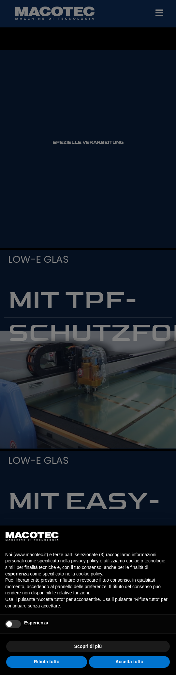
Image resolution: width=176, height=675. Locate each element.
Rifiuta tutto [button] (47, 661)
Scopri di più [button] (88, 646)
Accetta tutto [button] (129, 661)
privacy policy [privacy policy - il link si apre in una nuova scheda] (84, 560)
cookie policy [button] (89, 573)
